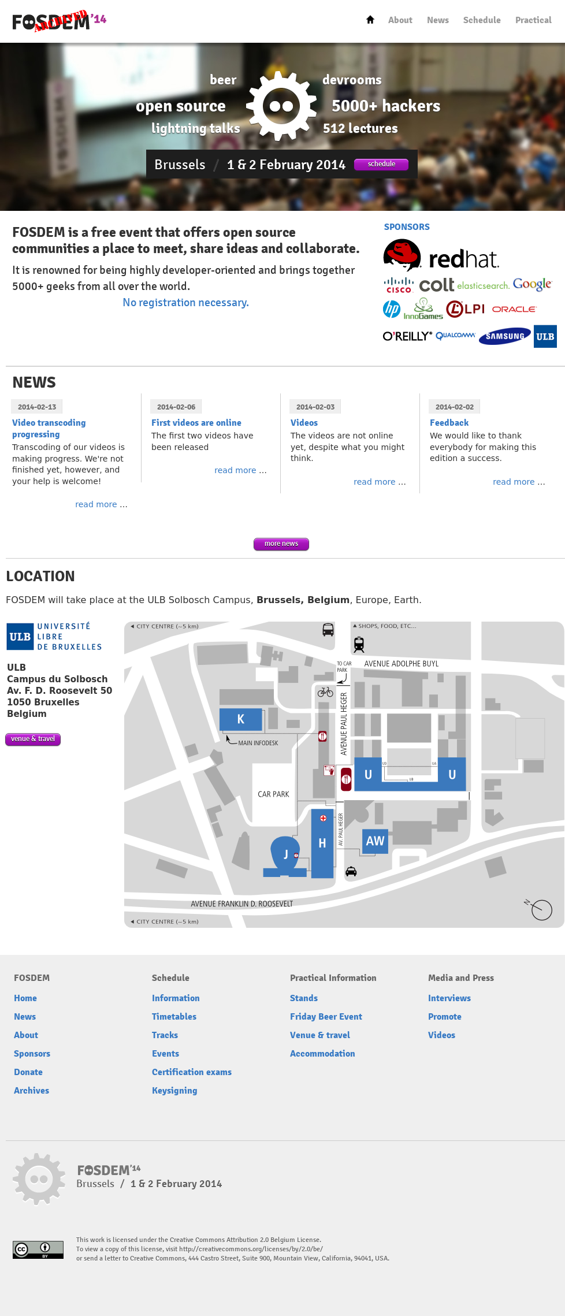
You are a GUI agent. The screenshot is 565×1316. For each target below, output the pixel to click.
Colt (437, 285)
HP (392, 309)
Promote (445, 1017)
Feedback (449, 423)
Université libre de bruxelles (54, 636)
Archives (31, 1090)
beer (223, 79)
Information (176, 998)
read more (96, 504)
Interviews (449, 998)
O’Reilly (408, 336)
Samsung (505, 336)
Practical (533, 20)
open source (181, 106)
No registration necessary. (185, 302)
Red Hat (441, 257)
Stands (304, 998)
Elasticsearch (484, 285)
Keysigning (175, 1090)
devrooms (352, 79)
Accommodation (322, 1054)
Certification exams (192, 1072)
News (438, 20)
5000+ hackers (386, 106)
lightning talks (195, 128)
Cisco (400, 284)
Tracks (165, 1035)
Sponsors (32, 1054)
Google (532, 284)
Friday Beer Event (326, 1017)
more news (281, 543)
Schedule (482, 20)
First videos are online (196, 423)
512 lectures (360, 128)
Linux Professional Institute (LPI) (466, 309)
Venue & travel (320, 1035)
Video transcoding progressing (49, 428)
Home (370, 19)
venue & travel (33, 738)
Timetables (174, 1017)
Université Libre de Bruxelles (545, 336)
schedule (381, 163)
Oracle (513, 309)
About (400, 20)
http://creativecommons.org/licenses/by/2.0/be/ (251, 1249)
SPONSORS (407, 227)
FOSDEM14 (59, 22)
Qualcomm (456, 336)
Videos (304, 423)
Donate (28, 1072)
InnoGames (423, 309)
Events (165, 1054)
